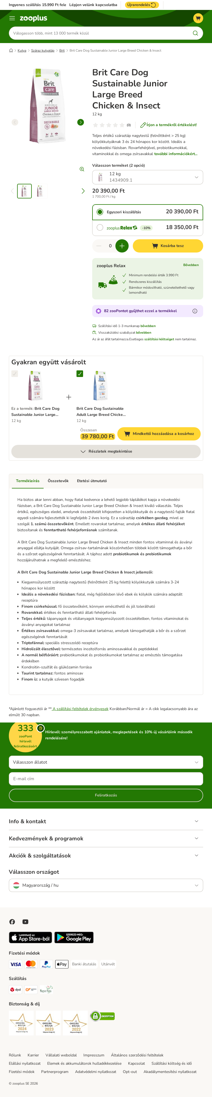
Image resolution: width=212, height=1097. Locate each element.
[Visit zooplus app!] (30, 942)
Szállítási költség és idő (172, 1063)
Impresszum (93, 1055)
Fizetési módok (22, 1071)
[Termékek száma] (110, 246)
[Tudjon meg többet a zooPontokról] (195, 311)
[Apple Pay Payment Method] (61, 965)
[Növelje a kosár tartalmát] (122, 246)
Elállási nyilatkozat (25, 1063)
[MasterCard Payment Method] (31, 965)
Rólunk (15, 1055)
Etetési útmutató (92, 481)
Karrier (33, 1055)
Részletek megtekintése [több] (106, 451)
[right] (80, 122)
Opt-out (130, 1071)
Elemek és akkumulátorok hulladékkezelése (84, 1063)
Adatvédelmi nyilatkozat (95, 1071)
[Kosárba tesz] (168, 246)
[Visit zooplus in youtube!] (25, 921)
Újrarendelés (142, 5)
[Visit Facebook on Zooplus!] (12, 921)
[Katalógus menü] (12, 18)
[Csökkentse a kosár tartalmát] (98, 246)
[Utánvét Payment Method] (108, 964)
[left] (15, 122)
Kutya (22, 50)
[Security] (21, 1024)
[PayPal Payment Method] (46, 965)
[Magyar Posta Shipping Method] (46, 990)
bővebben (148, 326)
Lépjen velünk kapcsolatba (93, 4)
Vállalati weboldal (61, 1055)
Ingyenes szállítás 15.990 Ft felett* (40, 4)
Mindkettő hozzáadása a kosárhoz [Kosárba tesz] (162, 435)
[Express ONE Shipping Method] (31, 990)
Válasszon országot (34, 872)
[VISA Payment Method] (15, 965)
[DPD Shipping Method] (15, 990)
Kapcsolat (136, 1063)
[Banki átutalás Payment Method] (84, 964)
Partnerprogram (54, 1071)
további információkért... (175, 153)
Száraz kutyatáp (42, 50)
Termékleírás (27, 481)
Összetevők (58, 481)
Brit (62, 50)
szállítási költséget (159, 339)
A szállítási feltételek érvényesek (80, 708)
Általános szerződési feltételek (137, 1055)
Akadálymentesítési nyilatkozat (170, 1071)
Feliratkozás (106, 795)
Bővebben (191, 265)
